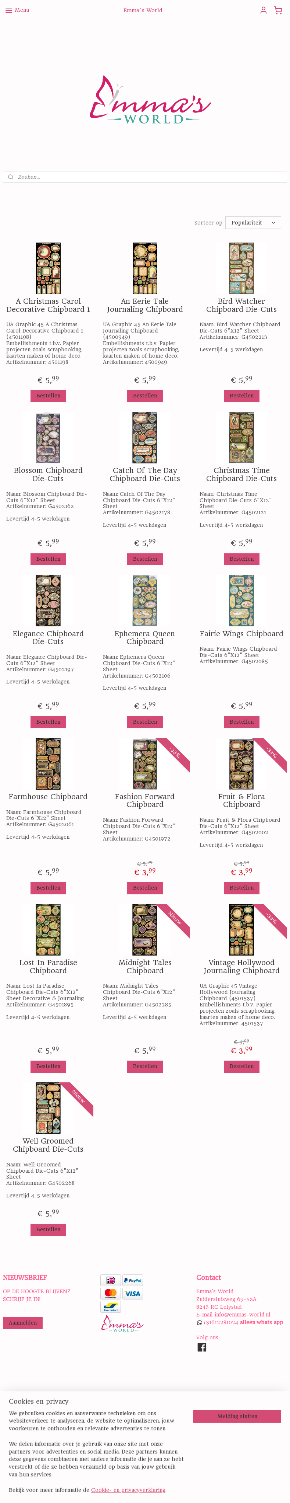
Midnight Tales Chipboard (145, 967)
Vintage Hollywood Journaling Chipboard (242, 967)
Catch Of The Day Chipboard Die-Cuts (145, 475)
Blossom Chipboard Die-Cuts (48, 475)
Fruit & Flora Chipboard (241, 801)
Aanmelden (23, 1323)
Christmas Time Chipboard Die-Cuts (241, 475)
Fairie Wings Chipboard (241, 634)
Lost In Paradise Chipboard (48, 967)
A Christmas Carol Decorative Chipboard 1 (48, 305)
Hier (8, 1446)
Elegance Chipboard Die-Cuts (48, 638)
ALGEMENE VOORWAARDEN (137, 1423)
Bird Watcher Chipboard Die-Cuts (241, 305)
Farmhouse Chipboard (48, 797)
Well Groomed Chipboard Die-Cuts (48, 1145)
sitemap (175, 1489)
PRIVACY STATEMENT (128, 1415)
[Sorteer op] (253, 223)
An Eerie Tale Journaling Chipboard (145, 305)
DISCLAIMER (116, 1430)
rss (192, 1489)
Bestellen (48, 396)
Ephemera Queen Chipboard (145, 638)
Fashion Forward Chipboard (145, 801)
